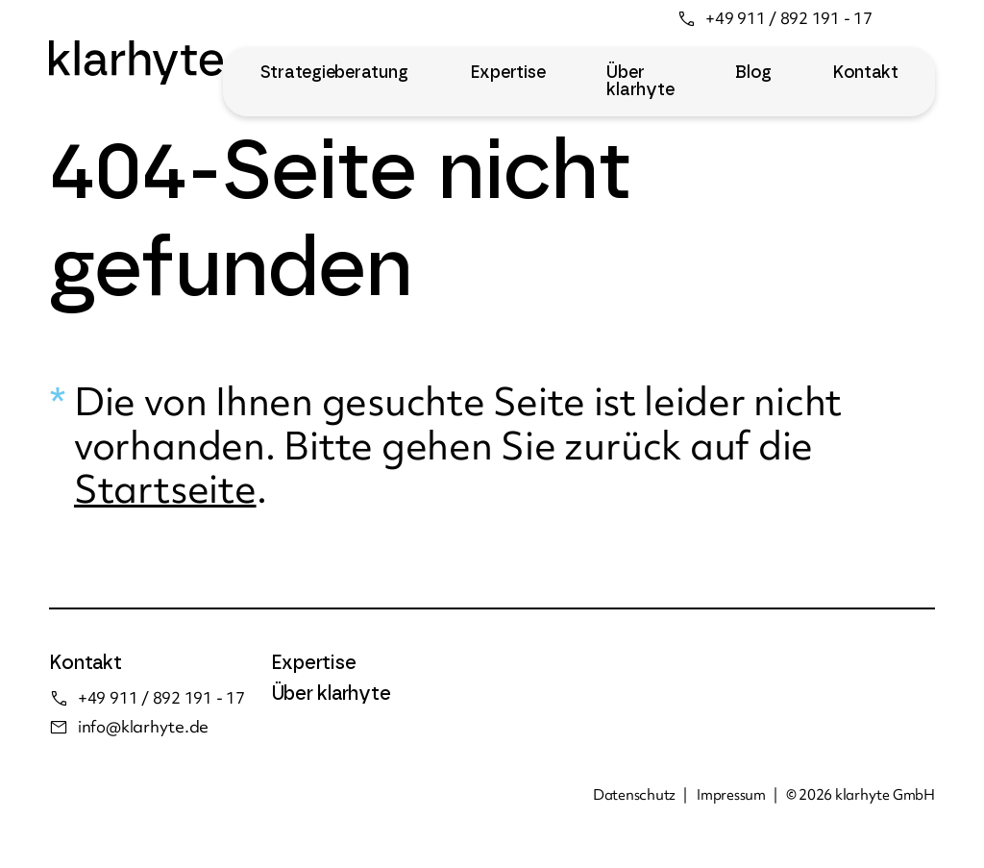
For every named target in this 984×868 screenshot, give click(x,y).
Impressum (731, 795)
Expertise (508, 73)
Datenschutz (634, 795)
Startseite (165, 488)
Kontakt (865, 73)
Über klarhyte (640, 81)
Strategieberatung (333, 73)
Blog (753, 73)
